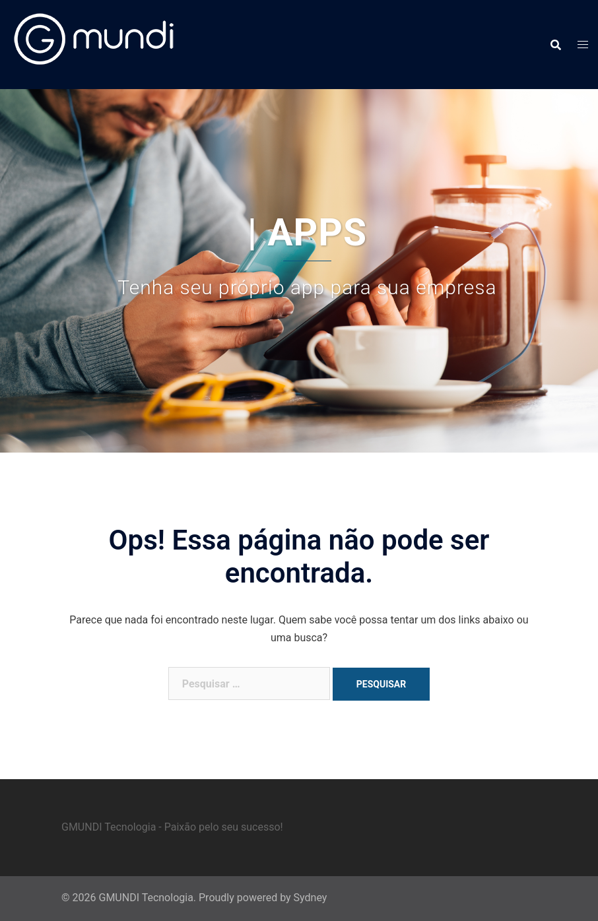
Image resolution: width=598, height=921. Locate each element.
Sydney (310, 897)
